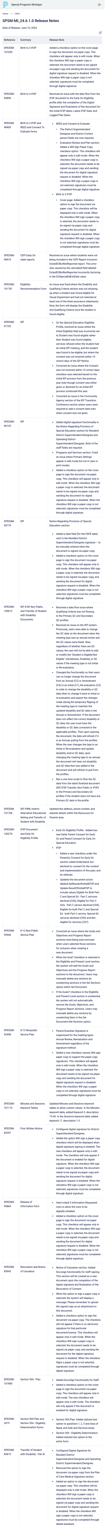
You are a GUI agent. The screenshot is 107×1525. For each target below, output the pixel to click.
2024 (17, 13)
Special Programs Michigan (26, 4)
